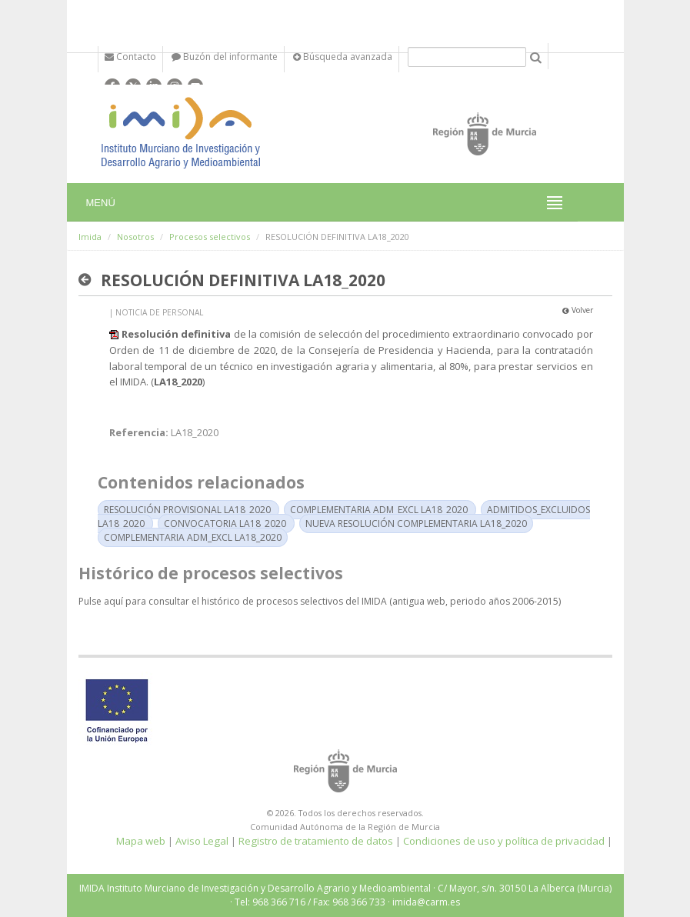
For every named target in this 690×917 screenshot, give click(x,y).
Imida (90, 236)
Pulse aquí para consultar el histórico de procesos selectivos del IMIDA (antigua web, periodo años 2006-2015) (319, 601)
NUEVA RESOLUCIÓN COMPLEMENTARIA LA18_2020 (416, 523)
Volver (577, 310)
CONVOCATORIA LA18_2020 (225, 523)
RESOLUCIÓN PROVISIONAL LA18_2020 (187, 509)
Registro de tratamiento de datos (315, 841)
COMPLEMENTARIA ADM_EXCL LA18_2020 (379, 509)
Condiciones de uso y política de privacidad (504, 841)
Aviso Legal (201, 841)
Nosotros (135, 236)
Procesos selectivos (209, 236)
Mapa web (140, 841)
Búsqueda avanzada (342, 56)
